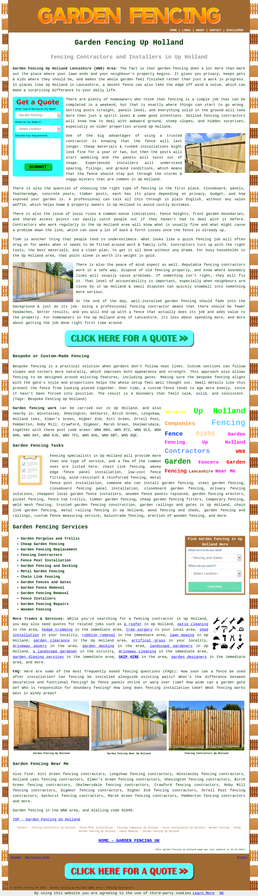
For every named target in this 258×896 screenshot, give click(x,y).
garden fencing (180, 301)
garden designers (189, 657)
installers (127, 163)
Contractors (25, 225)
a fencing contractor (151, 619)
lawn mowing (182, 635)
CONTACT (215, 30)
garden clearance (51, 641)
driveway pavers (30, 646)
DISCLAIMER (234, 30)
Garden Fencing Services (50, 527)
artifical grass (148, 641)
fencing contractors (225, 116)
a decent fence (118, 85)
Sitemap (16, 857)
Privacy (242, 857)
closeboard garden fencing (174, 488)
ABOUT (200, 30)
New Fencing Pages (37, 857)
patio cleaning (193, 624)
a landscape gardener (55, 651)
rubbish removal (98, 635)
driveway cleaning (137, 651)
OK (221, 893)
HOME (173, 30)
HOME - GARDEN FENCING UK (128, 840)
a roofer (133, 624)
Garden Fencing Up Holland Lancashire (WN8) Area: (65, 68)
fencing (203, 239)
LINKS (186, 30)
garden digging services (38, 657)
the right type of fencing (128, 188)
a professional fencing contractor (133, 307)
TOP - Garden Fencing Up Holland (46, 819)
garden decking (98, 646)
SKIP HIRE (129, 657)
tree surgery (139, 630)
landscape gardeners (171, 646)
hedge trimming (57, 630)
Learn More (203, 893)
